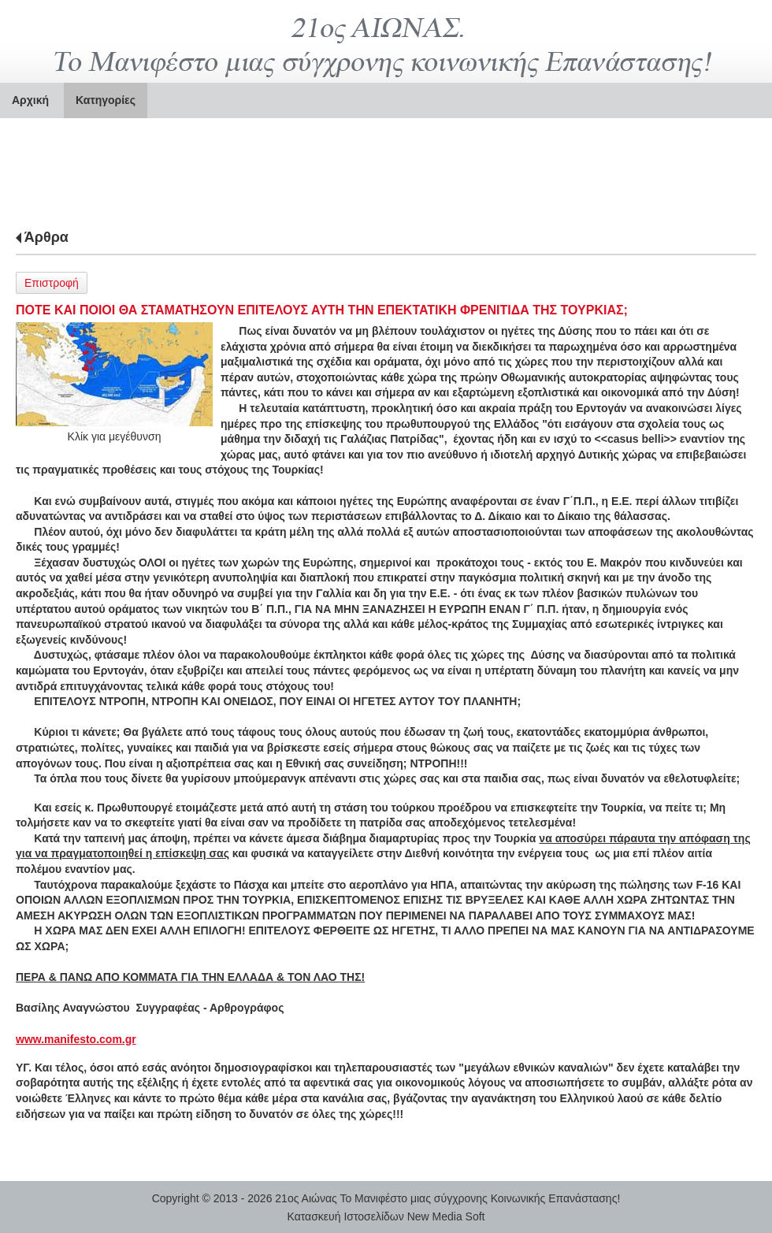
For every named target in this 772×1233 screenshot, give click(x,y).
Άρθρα (46, 237)
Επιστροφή (51, 283)
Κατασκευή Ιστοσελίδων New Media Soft (386, 1216)
